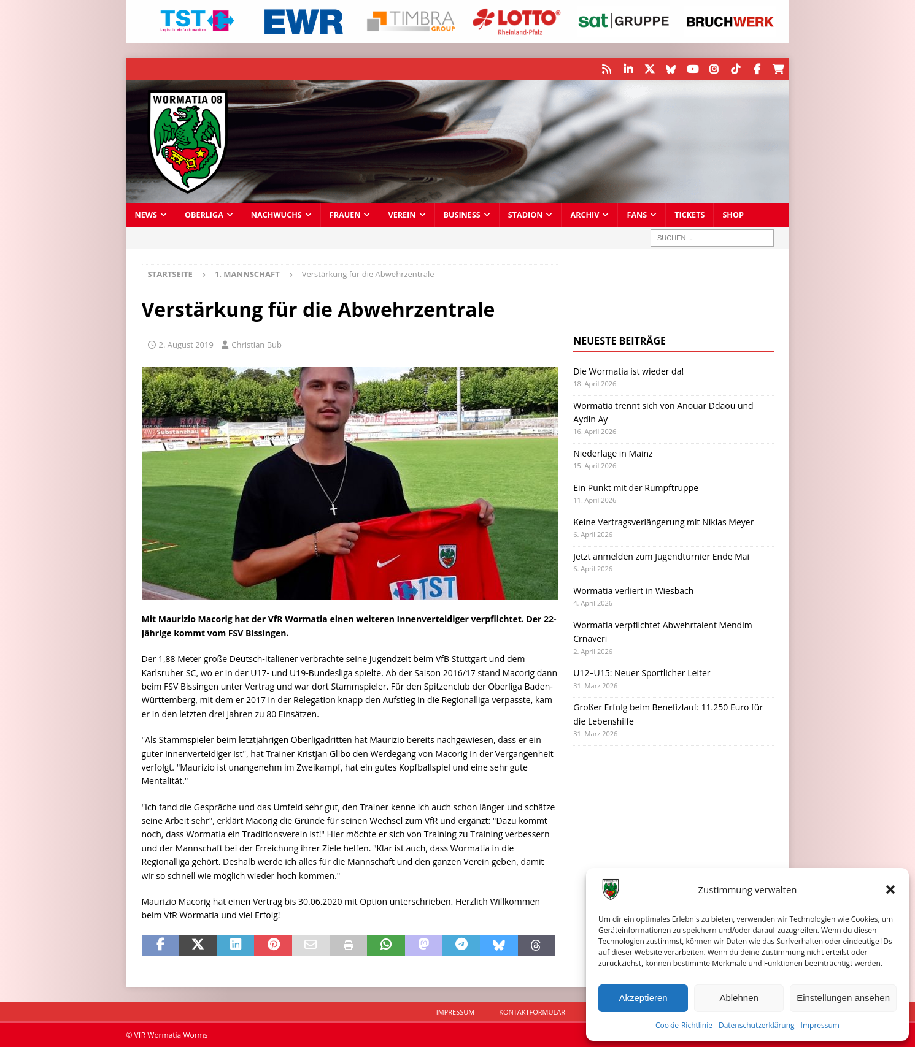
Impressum (820, 1025)
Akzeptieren (643, 997)
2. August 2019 (186, 343)
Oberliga (204, 214)
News (146, 214)
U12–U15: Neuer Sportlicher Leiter (641, 672)
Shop (733, 214)
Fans (637, 214)
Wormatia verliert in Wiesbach (633, 590)
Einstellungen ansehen (843, 997)
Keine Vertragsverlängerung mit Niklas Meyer (663, 521)
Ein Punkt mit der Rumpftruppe (635, 487)
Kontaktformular (532, 1011)
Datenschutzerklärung (757, 1025)
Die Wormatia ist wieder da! (628, 370)
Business (462, 214)
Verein (401, 214)
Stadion (525, 214)
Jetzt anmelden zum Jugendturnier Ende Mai (661, 556)
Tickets (689, 214)
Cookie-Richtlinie (683, 1025)
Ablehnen (738, 997)
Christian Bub (256, 343)
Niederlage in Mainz (612, 453)
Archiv (584, 214)
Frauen (345, 214)
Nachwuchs (276, 214)
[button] (890, 889)
